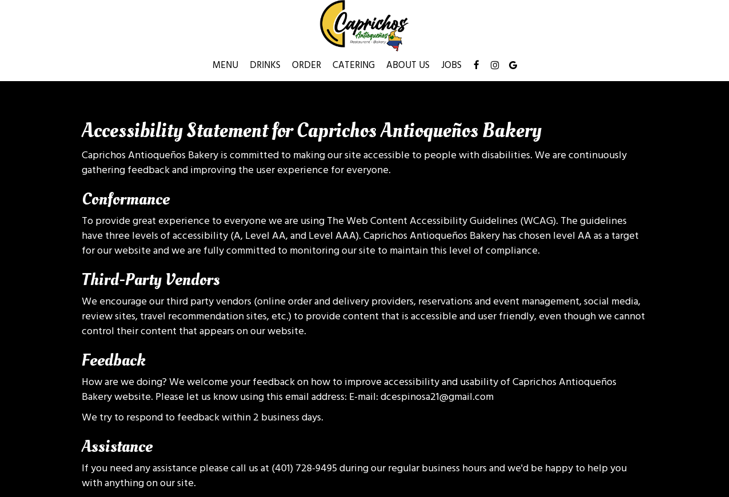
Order (306, 65)
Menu (225, 65)
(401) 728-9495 (304, 468)
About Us (408, 65)
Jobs (451, 65)
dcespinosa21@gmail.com (437, 397)
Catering (354, 65)
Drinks (265, 65)
